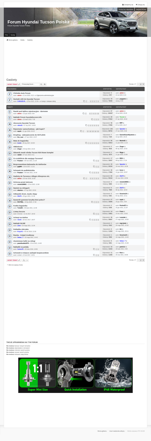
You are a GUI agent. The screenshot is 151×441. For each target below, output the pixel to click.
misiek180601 (21, 184)
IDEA (121, 158)
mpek (121, 199)
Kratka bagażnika (20, 206)
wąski (19, 131)
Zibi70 (122, 176)
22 (90, 131)
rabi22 (19, 155)
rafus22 (19, 125)
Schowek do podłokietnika (24, 170)
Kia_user (20, 137)
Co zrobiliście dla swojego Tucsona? (28, 158)
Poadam (20, 161)
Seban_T (20, 237)
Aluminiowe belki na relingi (24, 241)
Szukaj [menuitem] (13, 35)
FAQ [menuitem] (6, 35)
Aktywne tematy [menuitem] (141, 9)
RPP (121, 123)
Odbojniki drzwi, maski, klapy (25, 194)
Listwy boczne (19, 212)
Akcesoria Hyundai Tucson (24, 123)
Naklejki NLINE (19, 223)
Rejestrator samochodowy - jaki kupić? (29, 129)
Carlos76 (20, 249)
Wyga (121, 152)
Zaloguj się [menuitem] (140, 5)
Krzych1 (20, 231)
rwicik (19, 220)
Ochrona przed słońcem (23, 182)
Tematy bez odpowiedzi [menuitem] (126, 9)
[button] (143, 84)
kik (121, 229)
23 (92, 131)
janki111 (122, 247)
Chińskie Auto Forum (21, 93)
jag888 (19, 166)
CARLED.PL (21, 101)
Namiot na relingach (21, 188)
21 (87, 131)
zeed (19, 225)
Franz (121, 211)
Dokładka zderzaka (21, 229)
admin (19, 95)
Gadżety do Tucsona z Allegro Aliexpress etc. (31, 176)
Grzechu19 (123, 194)
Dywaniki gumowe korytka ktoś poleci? (29, 200)
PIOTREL (20, 202)
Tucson (122, 117)
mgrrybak (123, 223)
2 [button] (140, 84)
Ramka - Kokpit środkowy (23, 235)
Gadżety (11, 79)
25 (98, 131)
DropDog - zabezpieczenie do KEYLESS (29, 135)
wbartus (20, 190)
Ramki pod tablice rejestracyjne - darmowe (30, 111)
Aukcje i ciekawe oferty (48, 101)
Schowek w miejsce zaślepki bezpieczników (31, 253)
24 (95, 131)
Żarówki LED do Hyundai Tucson (26, 99)
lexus (121, 170)
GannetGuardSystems (127, 135)
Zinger (19, 149)
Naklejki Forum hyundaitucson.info (27, 117)
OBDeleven (17, 147)
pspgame (123, 99)
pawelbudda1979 (23, 243)
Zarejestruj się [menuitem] (127, 5)
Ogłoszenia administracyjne (45, 95)
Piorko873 (123, 205)
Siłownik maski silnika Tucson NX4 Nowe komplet (33, 153)
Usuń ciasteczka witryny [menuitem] (116, 431)
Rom (121, 253)
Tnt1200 (20, 208)
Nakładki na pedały (21, 247)
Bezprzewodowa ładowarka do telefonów (29, 164)
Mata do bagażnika (20, 141)
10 (98, 113)
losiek (19, 143)
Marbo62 (122, 141)
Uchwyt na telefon (20, 217)
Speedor (122, 129)
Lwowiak (123, 217)
